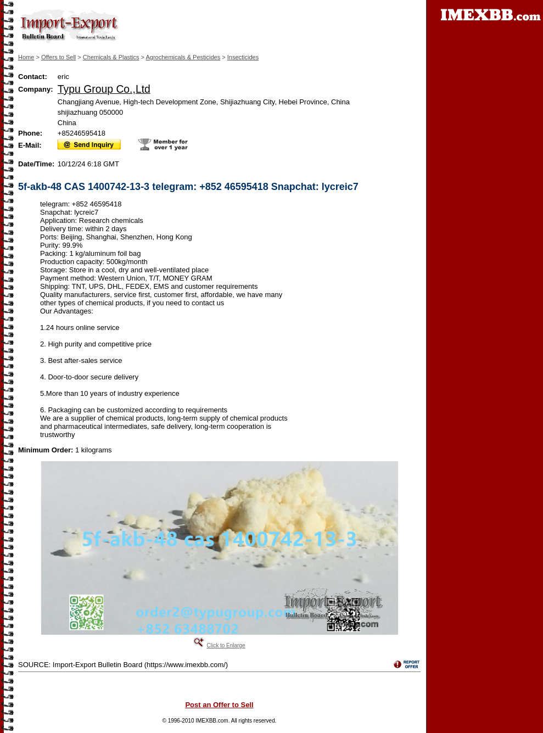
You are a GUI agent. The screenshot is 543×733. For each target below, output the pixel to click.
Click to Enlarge (225, 645)
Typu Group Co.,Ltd (104, 89)
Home (26, 57)
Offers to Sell (58, 57)
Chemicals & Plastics (111, 57)
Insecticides (243, 57)
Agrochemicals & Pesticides (182, 57)
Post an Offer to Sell (219, 705)
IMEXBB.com (211, 721)
